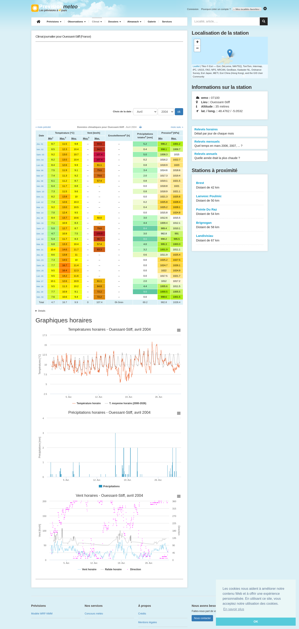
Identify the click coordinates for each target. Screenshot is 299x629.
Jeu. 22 (40, 255)
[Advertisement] (109, 75)
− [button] (197, 48)
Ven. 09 (40, 186)
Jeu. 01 (40, 144)
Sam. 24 (40, 265)
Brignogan (229, 225)
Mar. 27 (40, 281)
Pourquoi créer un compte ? (216, 9)
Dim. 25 (40, 270)
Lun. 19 (40, 239)
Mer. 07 (40, 176)
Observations (77, 21)
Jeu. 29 (40, 292)
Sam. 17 (40, 228)
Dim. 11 (40, 197)
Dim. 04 (40, 160)
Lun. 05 (40, 165)
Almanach (134, 21)
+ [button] (197, 42)
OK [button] (256, 621)
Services (167, 21)
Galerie (152, 21)
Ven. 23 (40, 260)
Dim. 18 (40, 234)
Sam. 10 (40, 191)
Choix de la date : (123, 111)
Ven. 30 (40, 297)
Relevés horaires (229, 132)
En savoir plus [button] (233, 609)
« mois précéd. (43, 127)
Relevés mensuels (229, 144)
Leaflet (196, 66)
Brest (229, 185)
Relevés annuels (229, 156)
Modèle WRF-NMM (42, 613)
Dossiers (114, 21)
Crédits (142, 613)
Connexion (193, 9)
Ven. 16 (40, 223)
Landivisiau (229, 238)
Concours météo (94, 613)
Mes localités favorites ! (247, 9)
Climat (97, 21)
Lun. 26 (40, 276)
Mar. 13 (40, 207)
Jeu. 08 (40, 181)
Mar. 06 (40, 170)
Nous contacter (202, 618)
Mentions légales (147, 622)
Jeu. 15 (40, 218)
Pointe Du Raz (229, 212)
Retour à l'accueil (55, 8)
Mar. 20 (40, 244)
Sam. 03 (40, 154)
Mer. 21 (40, 249)
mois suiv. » (177, 127)
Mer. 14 (40, 213)
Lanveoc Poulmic (229, 198)
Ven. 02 (40, 149)
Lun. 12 (40, 202)
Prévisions (54, 21)
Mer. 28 (40, 286)
